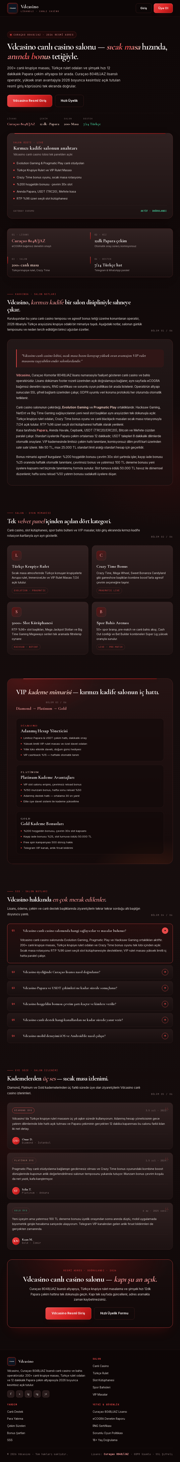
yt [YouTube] (46, 1394)
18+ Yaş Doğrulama (105, 1440)
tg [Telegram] (37, 1394)
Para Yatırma (15, 1418)
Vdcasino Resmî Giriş (29, 101)
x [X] (19, 1394)
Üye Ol (163, 8)
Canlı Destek (15, 1411)
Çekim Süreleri (16, 1425)
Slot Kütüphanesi (103, 1380)
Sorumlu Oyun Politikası (108, 1433)
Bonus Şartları (16, 1433)
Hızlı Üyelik (69, 101)
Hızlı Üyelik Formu (114, 1317)
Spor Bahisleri (101, 1387)
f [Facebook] (10, 1394)
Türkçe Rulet (100, 1373)
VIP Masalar (100, 1394)
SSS (10, 1440)
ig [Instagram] (28, 1394)
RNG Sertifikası (102, 1425)
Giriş (143, 8)
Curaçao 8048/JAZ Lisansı (110, 1411)
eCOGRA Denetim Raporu (109, 1418)
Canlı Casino (101, 1366)
